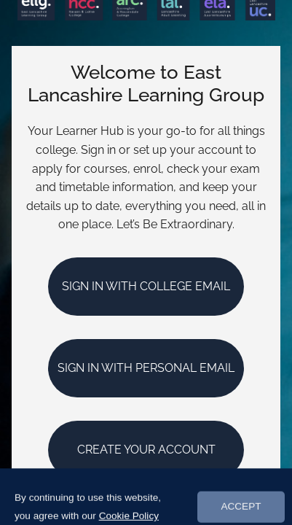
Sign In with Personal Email (146, 368)
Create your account (146, 449)
